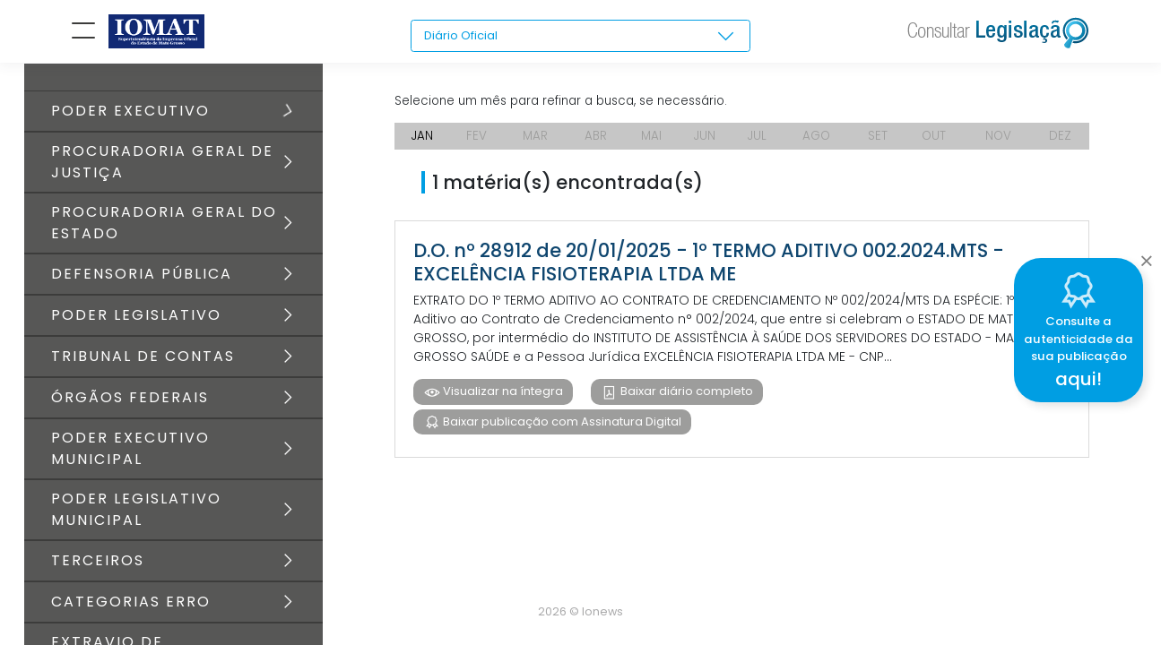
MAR (534, 143)
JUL (757, 143)
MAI (651, 143)
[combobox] (580, 37)
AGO (819, 143)
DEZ (1061, 143)
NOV (1000, 143)
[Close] (1146, 256)
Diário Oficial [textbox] (463, 36)
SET (879, 143)
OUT (936, 143)
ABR (595, 143)
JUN (705, 143)
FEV (475, 143)
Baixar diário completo (687, 399)
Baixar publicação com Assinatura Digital (560, 430)
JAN (423, 143)
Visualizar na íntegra (501, 399)
